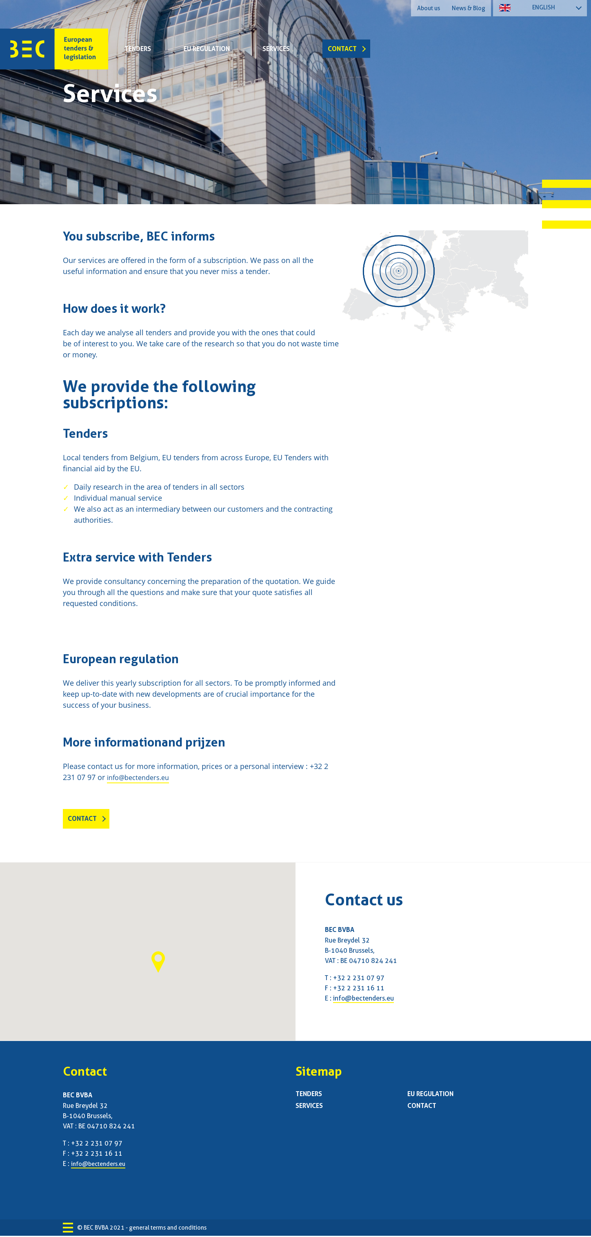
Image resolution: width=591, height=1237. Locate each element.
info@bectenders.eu (141, 777)
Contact (342, 49)
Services (276, 49)
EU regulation (207, 49)
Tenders (137, 49)
